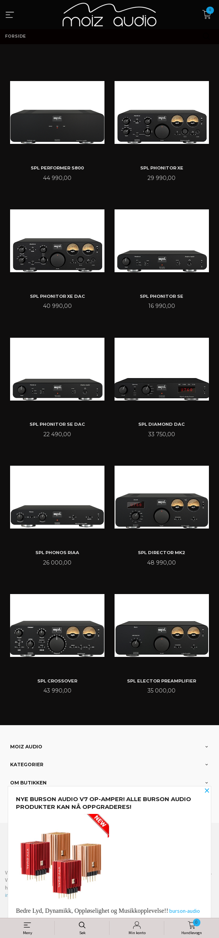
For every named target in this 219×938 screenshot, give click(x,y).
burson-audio (184, 910)
